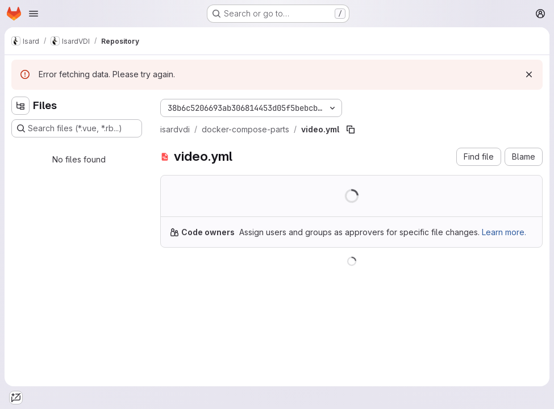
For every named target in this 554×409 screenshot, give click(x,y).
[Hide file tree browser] (20, 106)
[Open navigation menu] (33, 14)
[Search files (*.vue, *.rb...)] (76, 128)
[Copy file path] (350, 129)
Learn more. (504, 232)
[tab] (16, 397)
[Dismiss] (529, 74)
